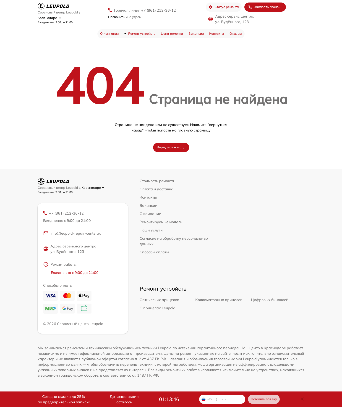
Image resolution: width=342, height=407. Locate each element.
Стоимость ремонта (157, 181)
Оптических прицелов (159, 299)
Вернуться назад (170, 147)
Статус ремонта (224, 7)
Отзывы (236, 34)
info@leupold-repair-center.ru (72, 233)
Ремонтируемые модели (161, 222)
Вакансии (196, 34)
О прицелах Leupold (157, 308)
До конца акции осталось (124, 399)
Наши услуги (151, 230)
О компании (109, 34)
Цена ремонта (172, 34)
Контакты (216, 34)
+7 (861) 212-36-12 (83, 217)
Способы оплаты (154, 252)
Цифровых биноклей (269, 299)
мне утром (124, 17)
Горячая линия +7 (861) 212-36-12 (145, 10)
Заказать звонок (264, 7)
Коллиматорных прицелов (218, 299)
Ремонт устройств (141, 34)
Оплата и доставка (156, 189)
